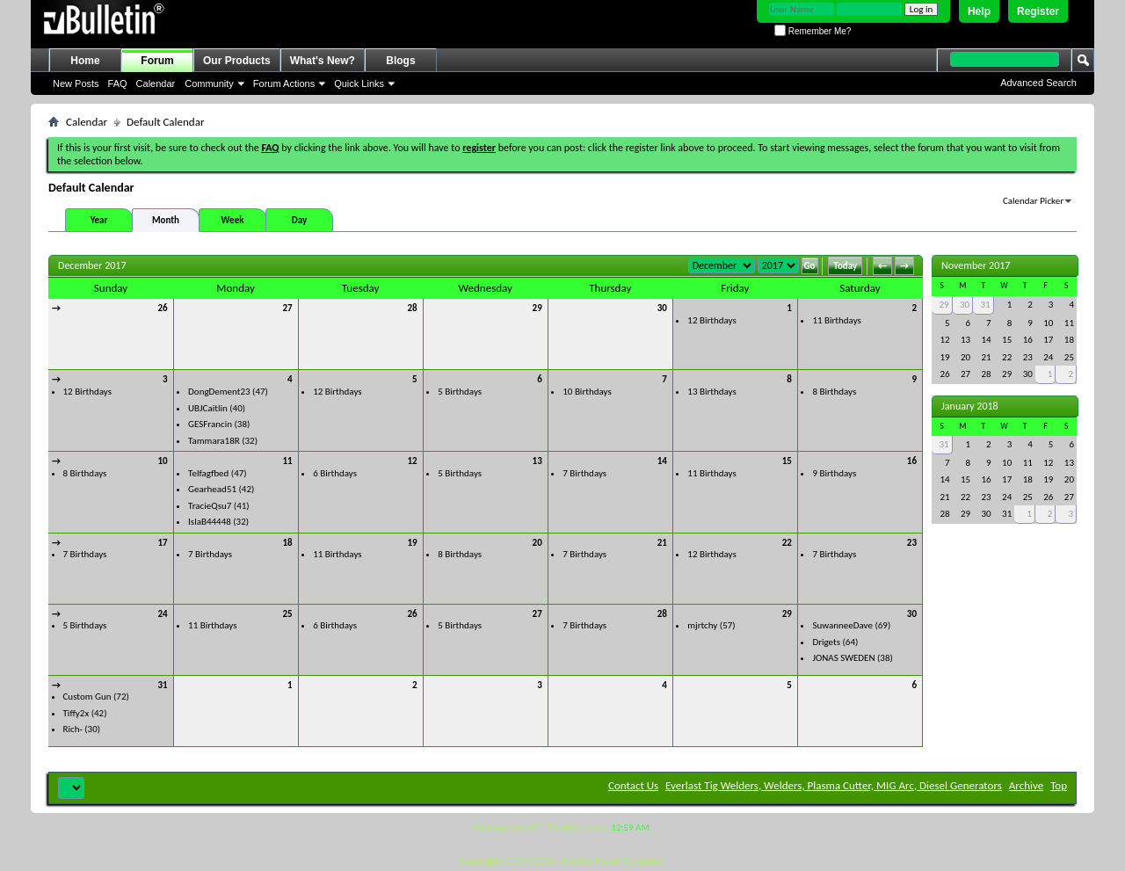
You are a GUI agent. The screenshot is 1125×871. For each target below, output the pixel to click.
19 (412, 542)
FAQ (117, 83)
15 (787, 461)
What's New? (322, 60)
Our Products (237, 60)
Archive (1026, 785)
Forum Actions (284, 83)
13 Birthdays (711, 391)
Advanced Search (1038, 82)
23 (912, 542)
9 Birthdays (834, 473)
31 (162, 685)
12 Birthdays (711, 320)
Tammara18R (214, 440)
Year (99, 220)
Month (165, 220)
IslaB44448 (209, 521)
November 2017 (975, 265)
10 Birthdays (586, 391)
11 (287, 461)
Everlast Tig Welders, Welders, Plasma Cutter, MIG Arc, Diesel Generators (833, 785)
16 (912, 461)
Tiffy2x (76, 713)
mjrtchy (702, 625)
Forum (157, 60)
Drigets (826, 642)
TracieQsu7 (209, 506)
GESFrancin (210, 424)
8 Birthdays (834, 391)
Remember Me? (812, 31)
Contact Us (633, 785)
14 (662, 461)
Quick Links (359, 83)
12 (412, 461)
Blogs (400, 60)
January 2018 (969, 406)
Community (209, 83)
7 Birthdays (584, 473)
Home (84, 60)
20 (537, 542)
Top (1058, 785)
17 (162, 542)
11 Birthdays (836, 320)
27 (287, 308)
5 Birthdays (460, 391)
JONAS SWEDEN (843, 658)
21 (662, 542)
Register (1038, 11)
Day (299, 220)
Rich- (73, 729)
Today (845, 266)
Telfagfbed (208, 473)
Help (979, 11)
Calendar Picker (1033, 201)
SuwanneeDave (842, 625)
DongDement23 (219, 391)
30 (662, 308)
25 (287, 614)
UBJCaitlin (208, 408)
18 (287, 542)
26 (162, 308)
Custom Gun (87, 696)
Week (232, 220)
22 (787, 542)
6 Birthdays (335, 473)
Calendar (156, 83)
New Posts (76, 83)
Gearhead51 (212, 489)
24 (162, 614)
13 (537, 461)
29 (537, 308)
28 (412, 308)
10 (162, 461)
